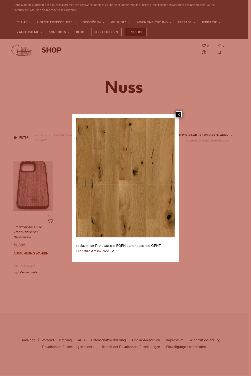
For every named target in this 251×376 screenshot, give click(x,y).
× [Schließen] (178, 114)
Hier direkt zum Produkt (95, 250)
